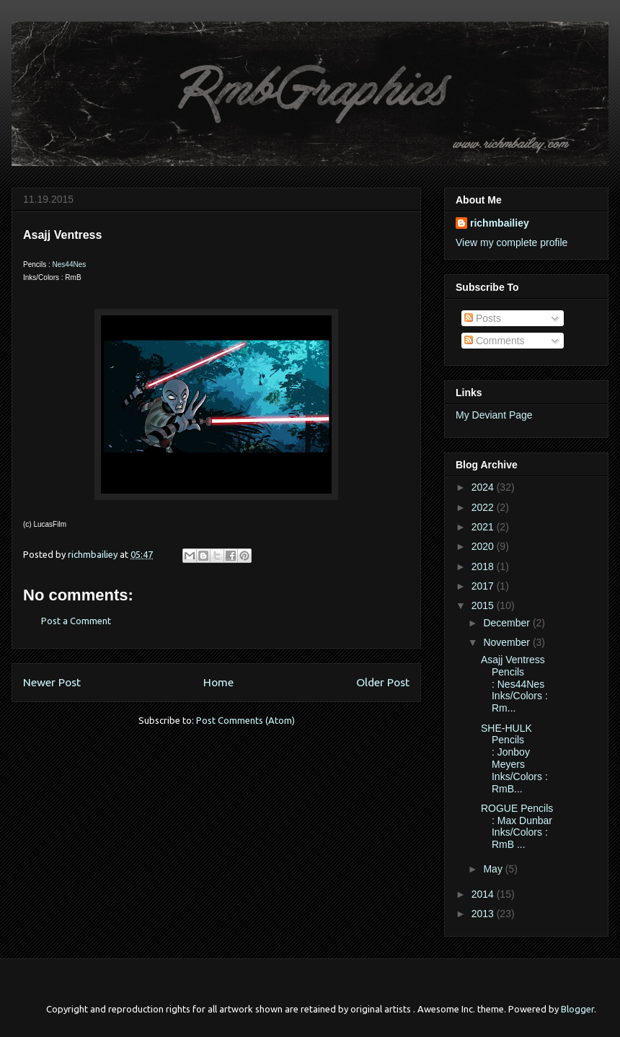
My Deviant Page (494, 415)
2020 (484, 546)
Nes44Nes (70, 264)
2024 (484, 487)
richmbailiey (499, 223)
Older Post (382, 681)
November (507, 642)
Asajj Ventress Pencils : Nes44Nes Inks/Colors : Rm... (514, 684)
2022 (484, 507)
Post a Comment (76, 621)
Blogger (577, 1009)
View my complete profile (511, 242)
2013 (484, 913)
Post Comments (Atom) (245, 720)
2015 (484, 605)
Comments (494, 340)
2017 (484, 586)
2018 (484, 566)
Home (218, 681)
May (494, 869)
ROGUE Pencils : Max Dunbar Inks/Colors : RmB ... (517, 826)
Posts (482, 318)
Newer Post (52, 681)
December (507, 623)
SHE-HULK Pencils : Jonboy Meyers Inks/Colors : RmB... (514, 758)
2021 (484, 527)
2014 (484, 894)
